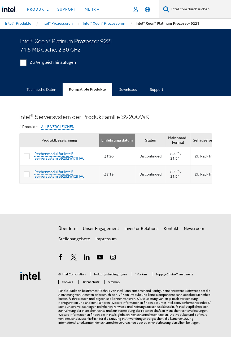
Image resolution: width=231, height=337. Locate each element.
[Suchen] (166, 9)
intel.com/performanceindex (187, 303)
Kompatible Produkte (87, 89)
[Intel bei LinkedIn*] (86, 258)
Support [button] (66, 9)
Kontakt (171, 228)
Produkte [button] (38, 9)
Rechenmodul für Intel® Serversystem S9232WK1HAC (59, 156)
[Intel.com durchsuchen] (200, 9)
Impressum (106, 239)
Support (156, 89)
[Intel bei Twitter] (73, 258)
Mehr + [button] (92, 9)
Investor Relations (141, 228)
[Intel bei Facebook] (60, 258)
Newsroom (194, 228)
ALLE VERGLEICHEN (58, 127)
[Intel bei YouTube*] (99, 258)
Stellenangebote (74, 239)
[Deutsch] (147, 9)
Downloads (128, 89)
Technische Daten (41, 89)
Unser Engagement (101, 228)
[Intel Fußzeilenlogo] (30, 275)
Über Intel (67, 228)
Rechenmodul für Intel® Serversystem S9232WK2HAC (59, 174)
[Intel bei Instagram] (113, 258)
